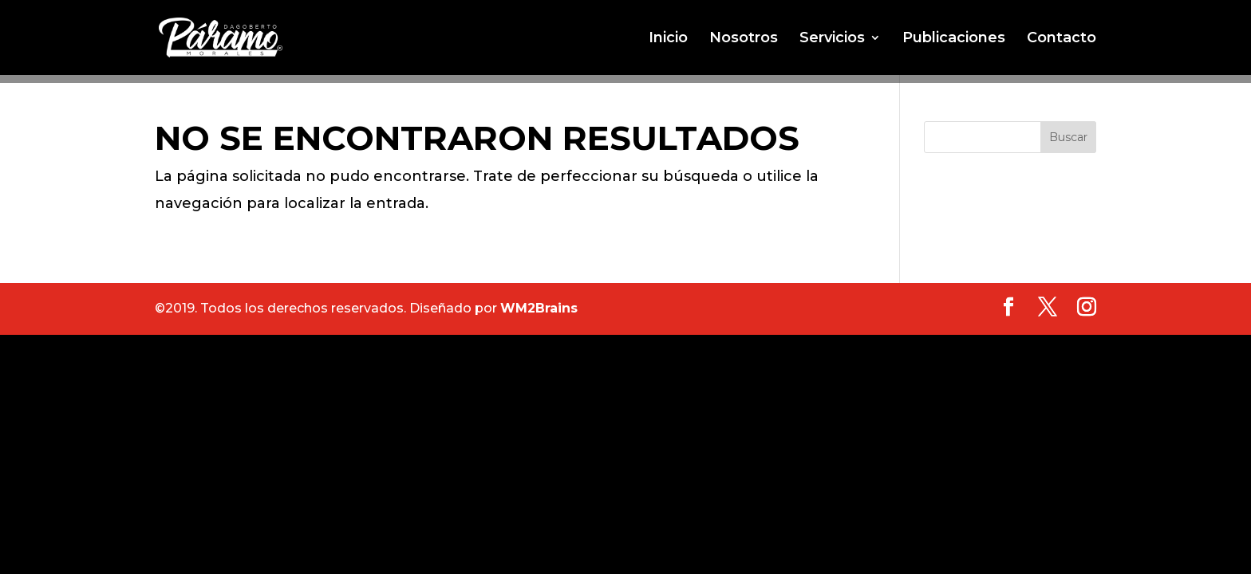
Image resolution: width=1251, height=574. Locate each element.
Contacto (1061, 39)
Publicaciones (953, 39)
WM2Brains (539, 308)
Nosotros (743, 39)
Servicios (832, 39)
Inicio (668, 39)
